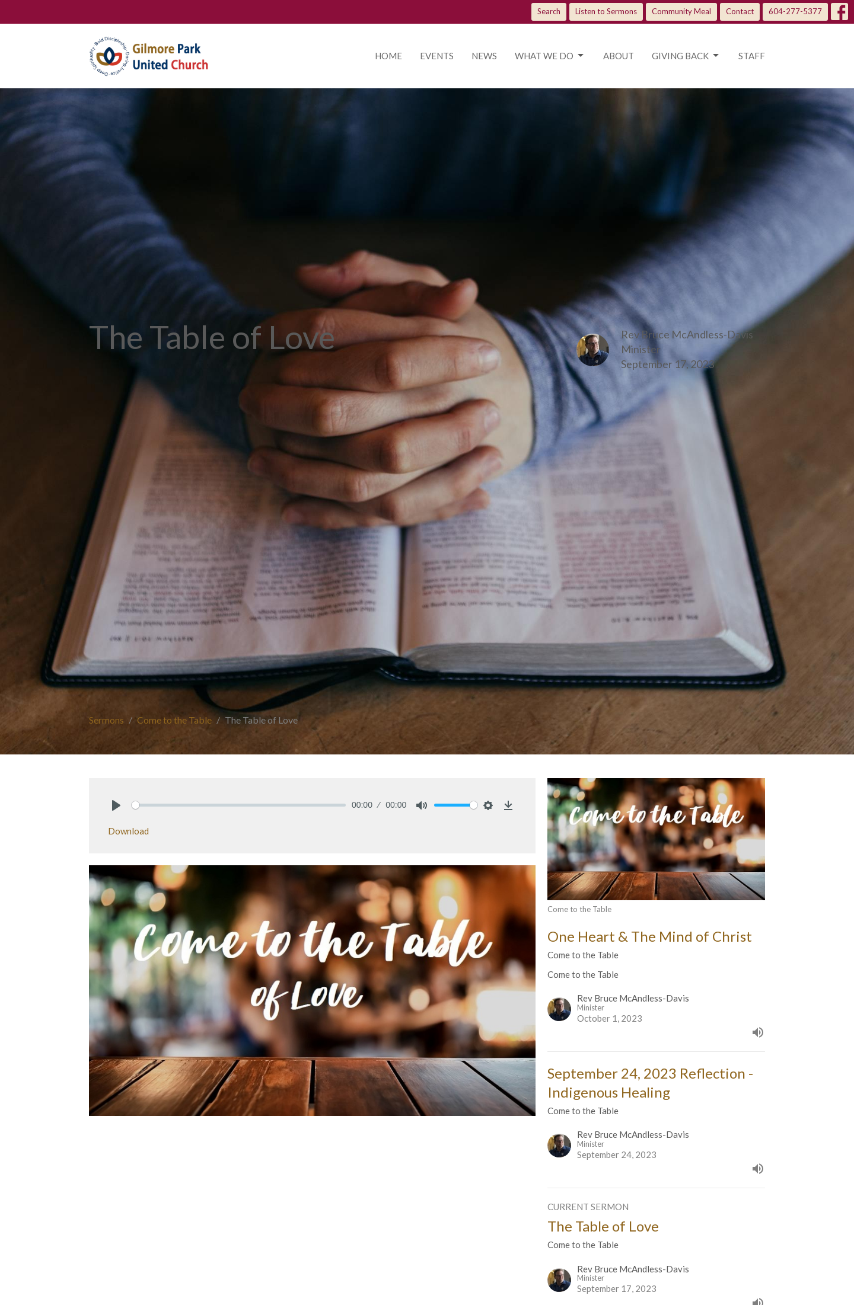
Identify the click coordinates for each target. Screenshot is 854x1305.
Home (388, 55)
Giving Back (686, 56)
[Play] (116, 805)
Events (437, 55)
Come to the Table (174, 719)
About (618, 55)
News (484, 55)
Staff (751, 55)
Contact (740, 11)
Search (548, 11)
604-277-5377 (795, 11)
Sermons (106, 719)
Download (128, 831)
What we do (550, 56)
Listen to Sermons (606, 11)
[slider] (239, 805)
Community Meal (681, 11)
